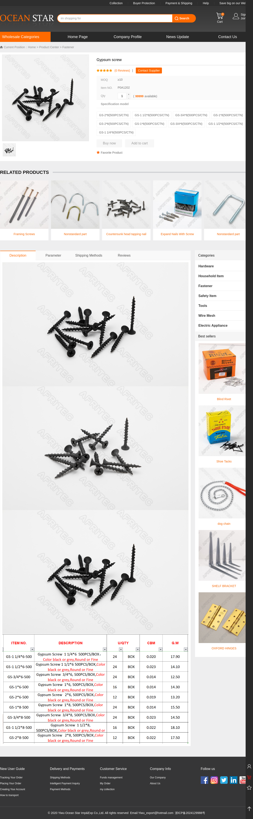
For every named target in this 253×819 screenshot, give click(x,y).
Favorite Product (109, 152)
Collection (116, 3)
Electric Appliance (212, 325)
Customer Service (113, 769)
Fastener (68, 47)
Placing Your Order (10, 783)
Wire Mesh (206, 315)
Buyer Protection (144, 3)
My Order (105, 783)
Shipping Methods (60, 777)
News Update (177, 37)
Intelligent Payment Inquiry (65, 783)
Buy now (109, 143)
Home (32, 47)
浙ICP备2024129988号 (190, 813)
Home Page (78, 37)
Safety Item (207, 296)
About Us (155, 783)
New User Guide (12, 769)
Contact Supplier (149, 70)
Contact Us (227, 37)
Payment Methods (60, 789)
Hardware (206, 266)
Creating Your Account (12, 789)
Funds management (111, 777)
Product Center (49, 47)
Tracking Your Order (11, 777)
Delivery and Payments (67, 769)
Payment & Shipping (179, 3)
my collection (107, 789)
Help (206, 3)
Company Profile (128, 37)
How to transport (9, 795)
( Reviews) (121, 70)
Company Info (160, 769)
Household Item (211, 276)
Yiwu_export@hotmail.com (155, 813)
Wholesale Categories (20, 37)
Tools (202, 306)
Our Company (158, 777)
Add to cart (139, 143)
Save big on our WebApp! (236, 3)
